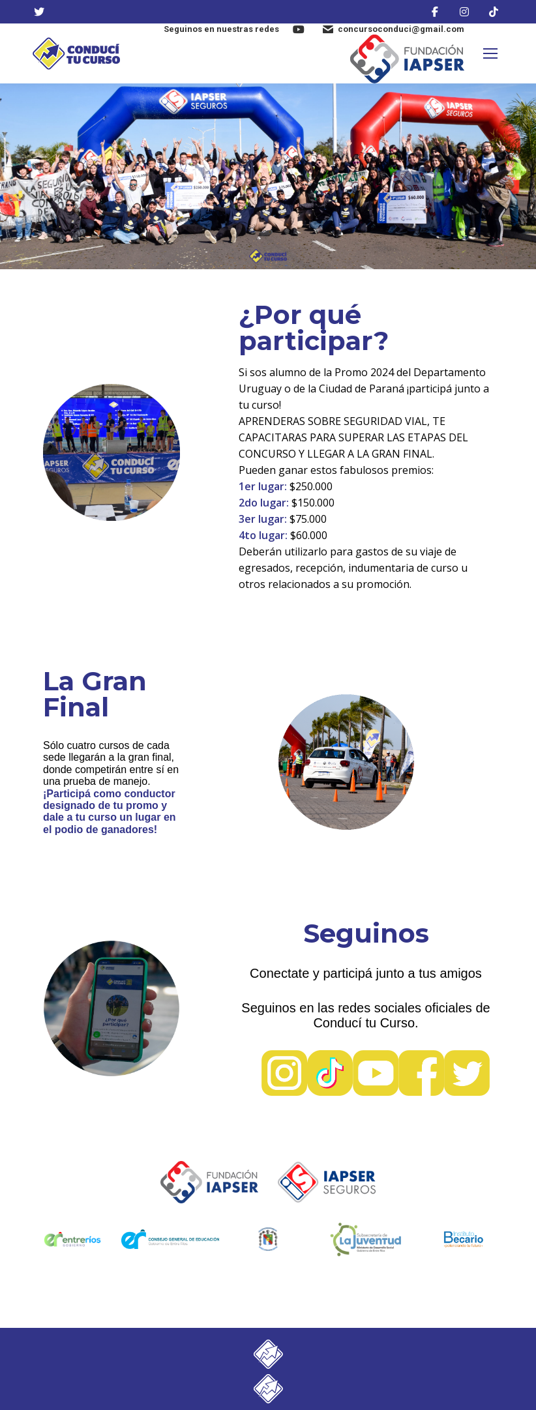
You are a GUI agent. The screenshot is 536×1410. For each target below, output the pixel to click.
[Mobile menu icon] (490, 53)
